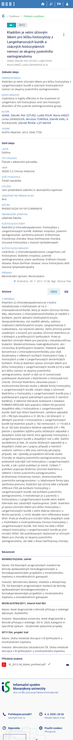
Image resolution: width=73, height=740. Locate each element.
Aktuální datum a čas (55, 718)
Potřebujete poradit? (20, 714)
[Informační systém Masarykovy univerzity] (8, 4)
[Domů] (43, 4)
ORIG (54, 292)
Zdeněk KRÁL (57, 119)
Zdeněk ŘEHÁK (27, 123)
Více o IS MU (19, 692)
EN (66, 292)
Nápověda (14, 728)
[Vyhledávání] (51, 4)
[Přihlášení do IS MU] (67, 4)
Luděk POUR (44, 115)
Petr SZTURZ (28, 115)
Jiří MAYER (45, 123)
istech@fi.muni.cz (16, 718)
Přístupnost (50, 731)
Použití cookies (53, 728)
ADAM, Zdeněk (10, 115)
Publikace (14, 16)
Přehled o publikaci (34, 16)
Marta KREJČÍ (61, 115)
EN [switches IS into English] (59, 4)
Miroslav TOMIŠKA (37, 119)
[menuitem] (62, 35)
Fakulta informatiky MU (47, 692)
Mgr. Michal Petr (61, 281)
